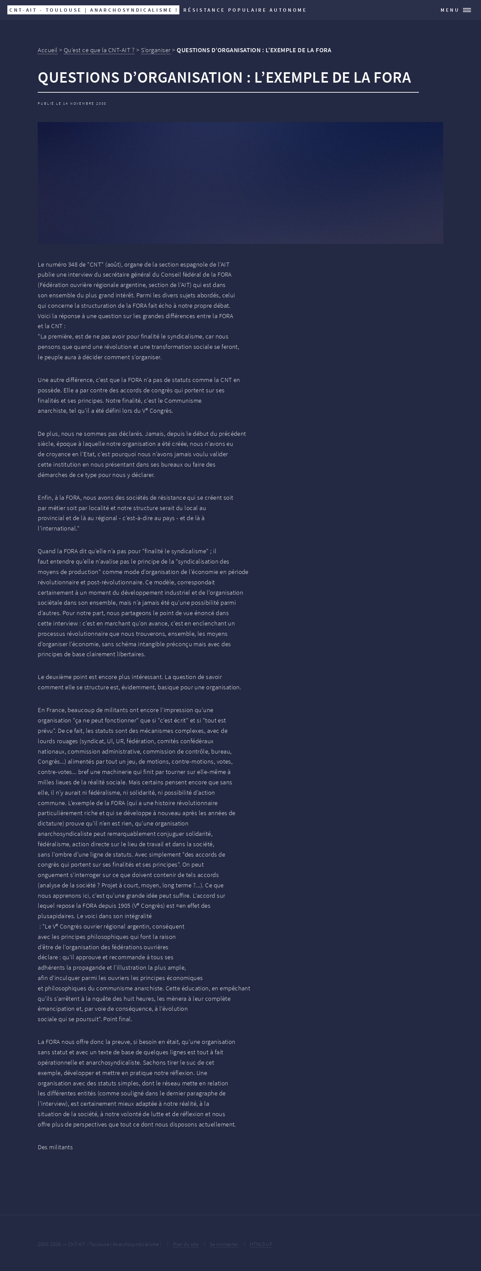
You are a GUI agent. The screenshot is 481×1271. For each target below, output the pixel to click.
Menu (450, 10)
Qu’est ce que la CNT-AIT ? (99, 50)
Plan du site (185, 1244)
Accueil (47, 50)
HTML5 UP (261, 1244)
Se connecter (224, 1244)
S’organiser (156, 50)
